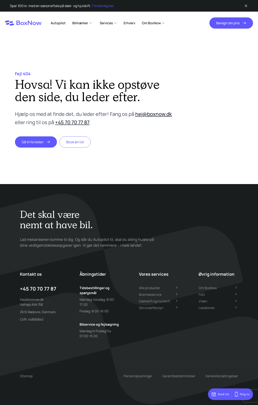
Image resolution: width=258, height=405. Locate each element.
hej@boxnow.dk (153, 113)
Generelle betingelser (221, 376)
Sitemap (26, 376)
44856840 (35, 319)
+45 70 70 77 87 (72, 122)
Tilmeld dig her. (103, 6)
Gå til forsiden (36, 142)
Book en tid (75, 142)
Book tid (220, 394)
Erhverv (129, 23)
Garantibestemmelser (178, 376)
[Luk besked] (246, 5)
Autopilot (58, 23)
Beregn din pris (231, 23)
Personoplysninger (138, 376)
